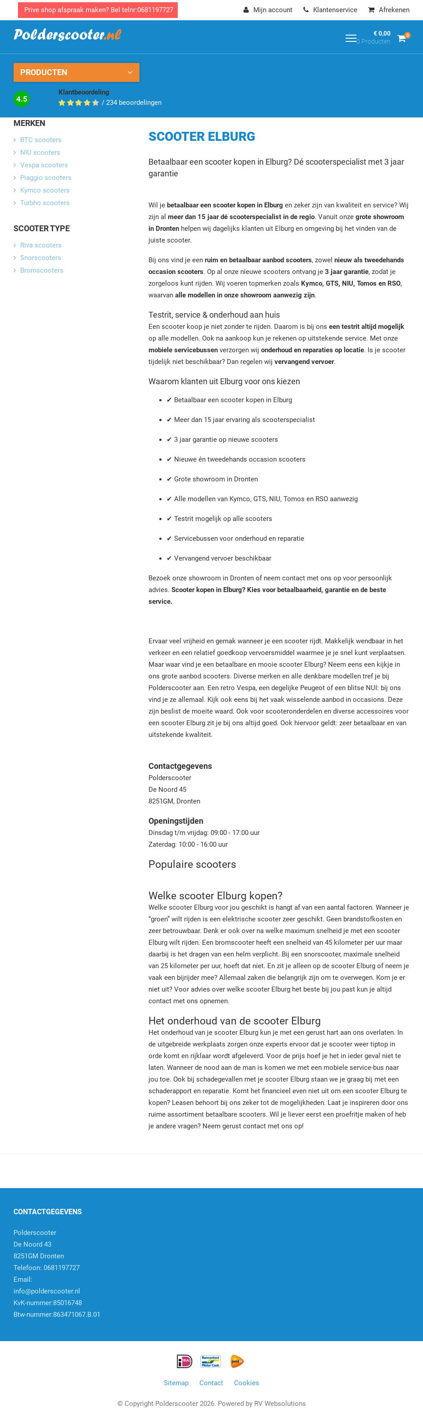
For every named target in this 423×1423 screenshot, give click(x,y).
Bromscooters (41, 270)
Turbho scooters (45, 203)
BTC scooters (41, 140)
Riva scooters (41, 245)
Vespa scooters (44, 165)
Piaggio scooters (46, 178)
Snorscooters (40, 258)
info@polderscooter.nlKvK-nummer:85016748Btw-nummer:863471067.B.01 (57, 1303)
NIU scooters (40, 152)
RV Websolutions (280, 1404)
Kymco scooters (45, 190)
